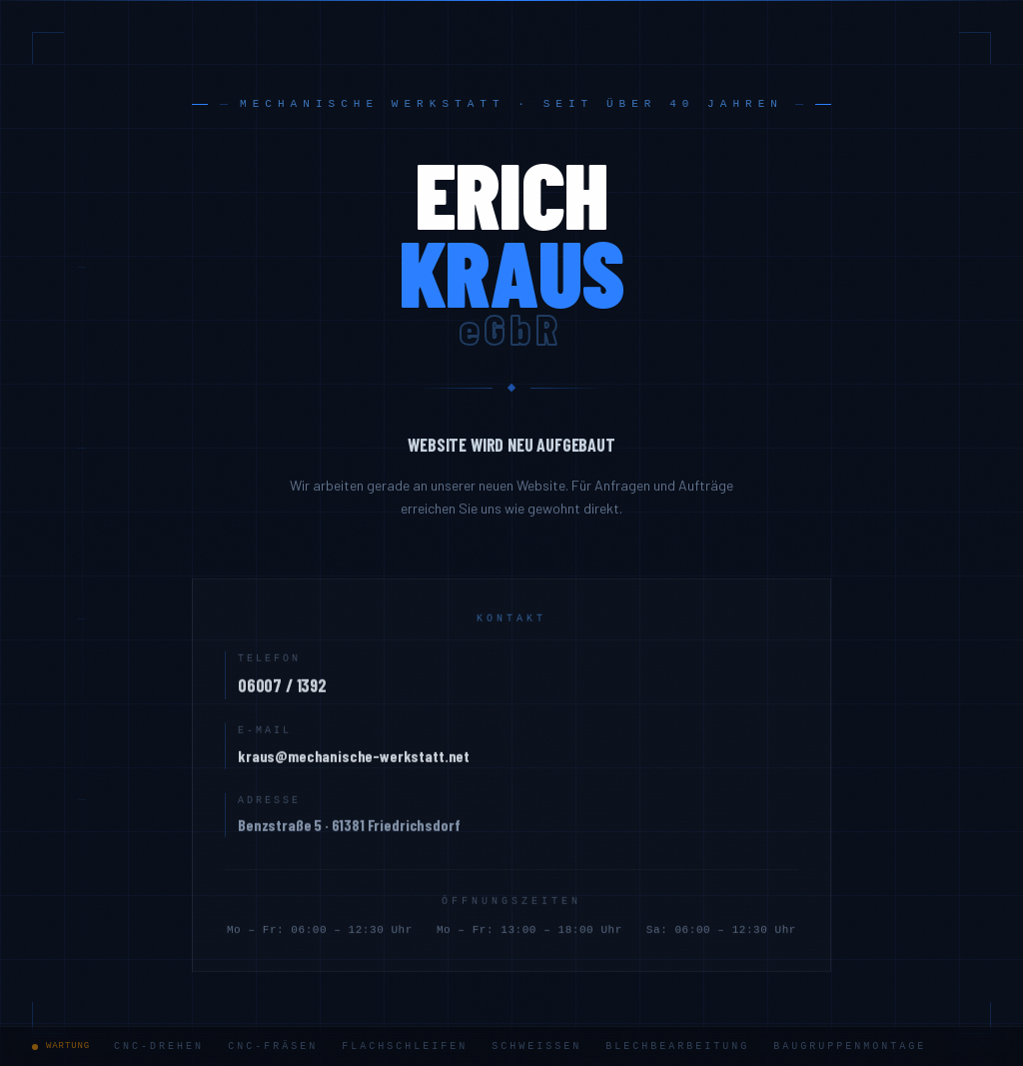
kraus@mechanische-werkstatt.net (354, 761)
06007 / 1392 (282, 691)
